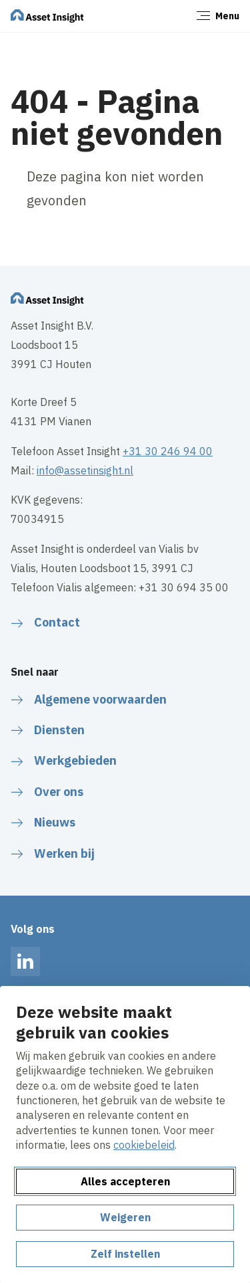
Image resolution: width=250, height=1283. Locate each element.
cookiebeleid (144, 1144)
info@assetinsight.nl (85, 470)
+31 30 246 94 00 (168, 451)
